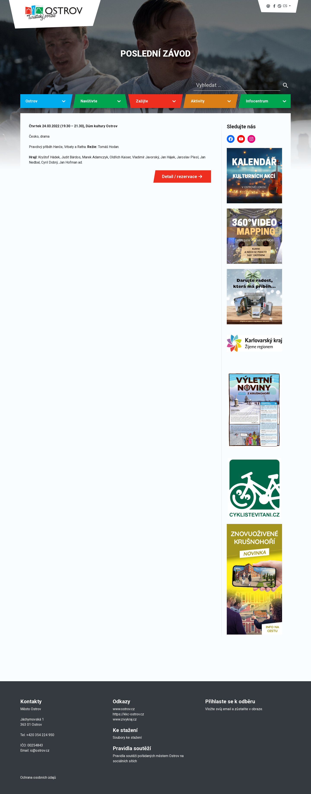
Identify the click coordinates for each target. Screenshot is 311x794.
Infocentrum (257, 101)
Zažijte (142, 101)
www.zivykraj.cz (125, 719)
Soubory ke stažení (127, 737)
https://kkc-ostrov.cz (128, 714)
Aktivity (198, 101)
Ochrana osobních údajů (38, 777)
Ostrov (31, 101)
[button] (284, 6)
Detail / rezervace (182, 176)
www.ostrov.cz (124, 709)
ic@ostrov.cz (39, 750)
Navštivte (89, 101)
